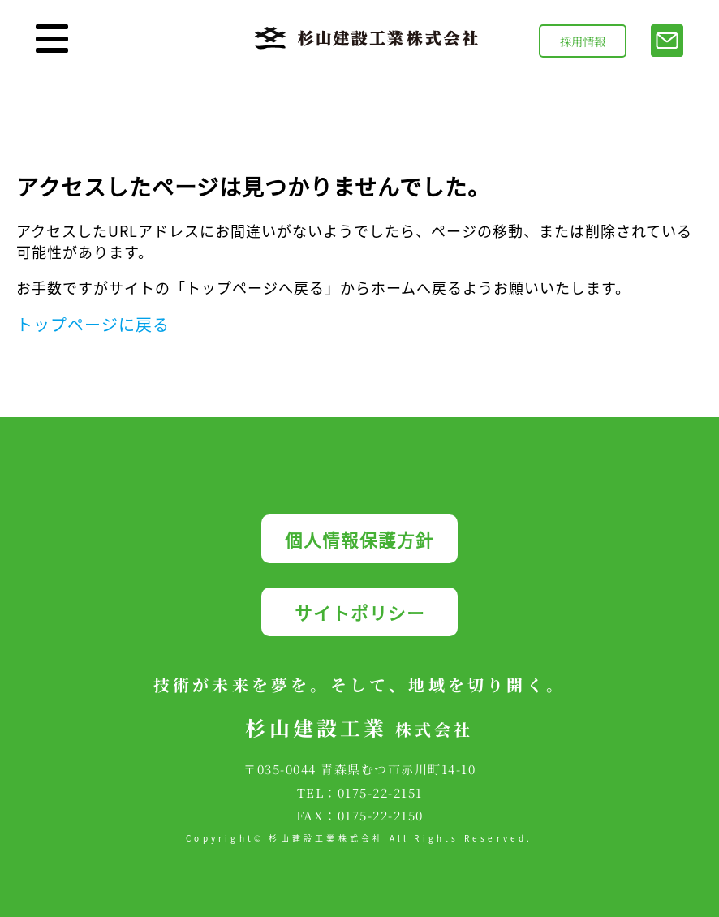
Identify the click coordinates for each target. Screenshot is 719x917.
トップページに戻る (93, 324)
